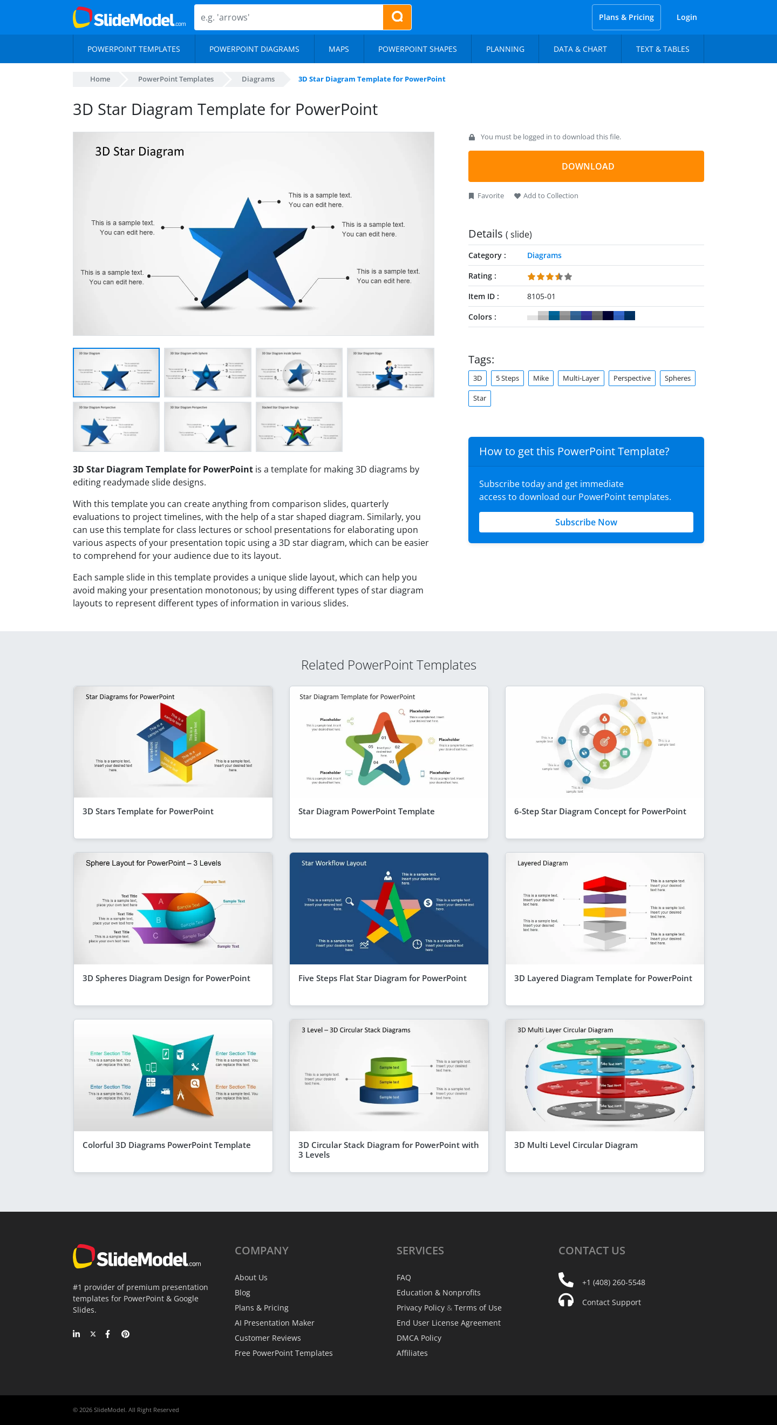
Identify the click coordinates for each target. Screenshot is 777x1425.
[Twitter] (93, 1335)
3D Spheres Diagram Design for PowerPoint (166, 977)
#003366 (629, 316)
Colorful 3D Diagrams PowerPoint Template (167, 1144)
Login (687, 17)
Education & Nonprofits (439, 1292)
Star (479, 398)
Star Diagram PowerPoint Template (366, 811)
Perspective (632, 378)
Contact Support (611, 1302)
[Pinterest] (125, 1335)
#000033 (608, 316)
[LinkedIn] (77, 1335)
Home (100, 79)
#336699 (575, 316)
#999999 (565, 316)
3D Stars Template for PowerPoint (148, 811)
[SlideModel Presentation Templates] (129, 17)
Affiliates (412, 1353)
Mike (541, 378)
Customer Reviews (268, 1338)
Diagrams (258, 79)
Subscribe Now (586, 522)
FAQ (404, 1277)
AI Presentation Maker (275, 1323)
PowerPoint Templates (176, 79)
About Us (251, 1277)
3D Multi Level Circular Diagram (576, 1144)
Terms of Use (478, 1307)
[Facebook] (109, 1335)
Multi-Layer (581, 378)
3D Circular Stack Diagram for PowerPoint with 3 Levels (388, 1149)
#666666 (597, 316)
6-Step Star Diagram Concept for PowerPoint (600, 811)
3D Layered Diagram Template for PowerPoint (603, 977)
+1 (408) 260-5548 (613, 1282)
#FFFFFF (532, 316)
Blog (242, 1292)
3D (477, 378)
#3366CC (619, 316)
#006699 (554, 316)
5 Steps (507, 378)
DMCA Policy (419, 1338)
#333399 (586, 316)
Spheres (678, 378)
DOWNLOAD (588, 166)
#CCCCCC (543, 316)
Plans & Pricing (626, 17)
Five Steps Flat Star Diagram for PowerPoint (382, 977)
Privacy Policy (421, 1307)
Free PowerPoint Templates (284, 1353)
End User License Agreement (449, 1323)
